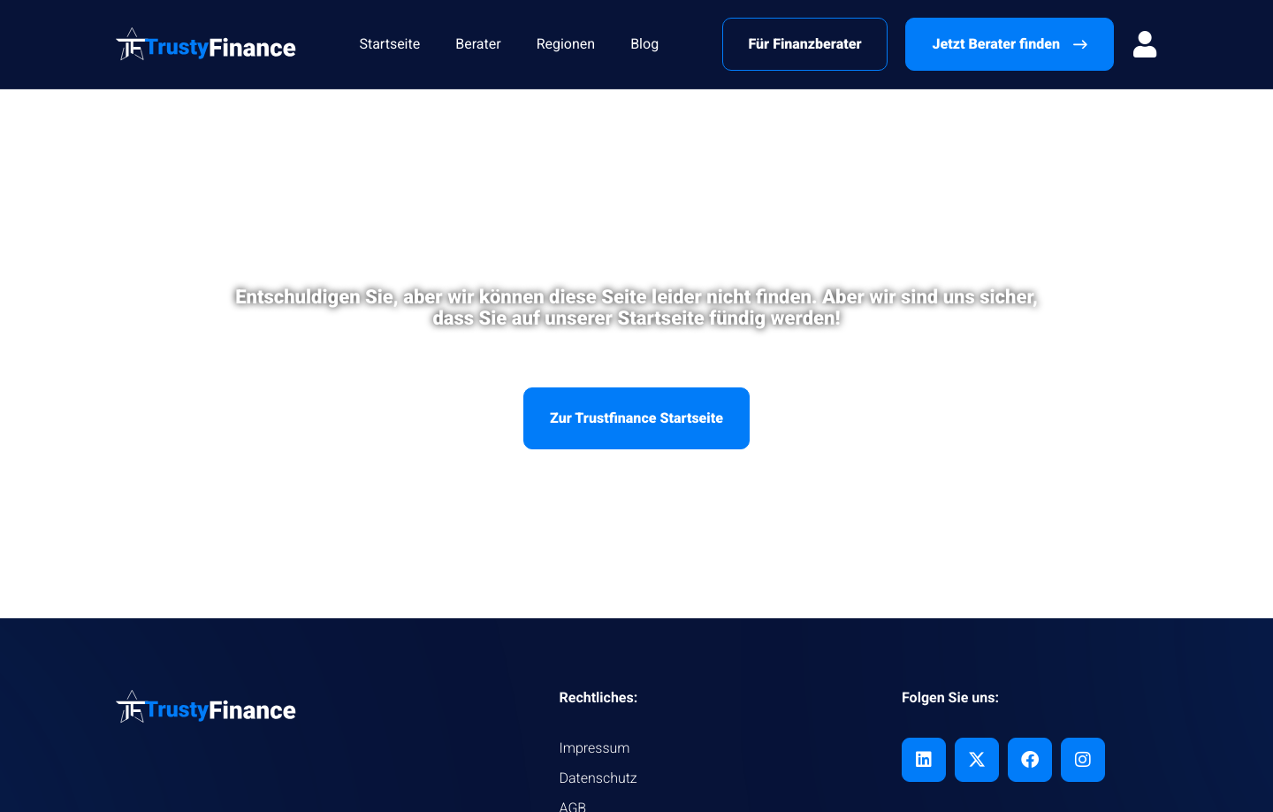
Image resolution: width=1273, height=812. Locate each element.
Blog (644, 43)
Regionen (566, 43)
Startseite (389, 43)
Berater (477, 43)
